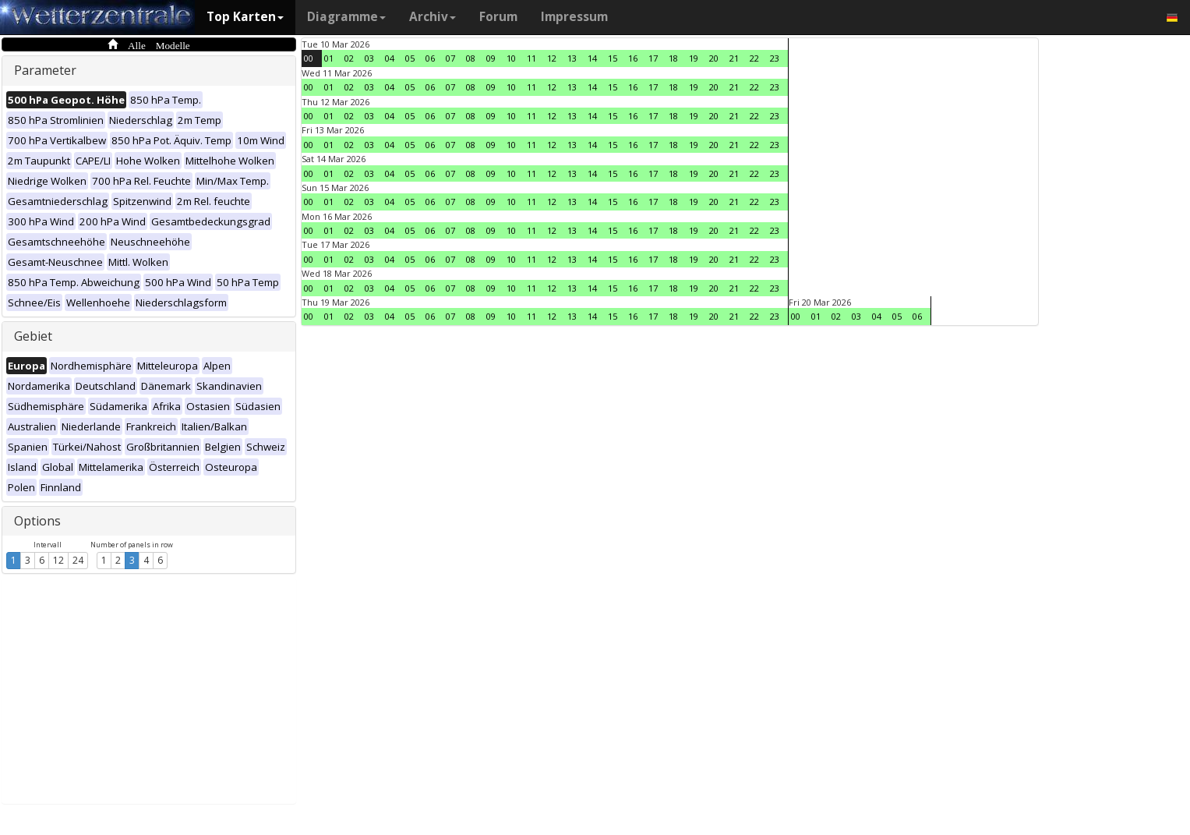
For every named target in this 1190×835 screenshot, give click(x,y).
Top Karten (245, 17)
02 (349, 58)
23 (774, 58)
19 (693, 58)
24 (77, 560)
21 (734, 58)
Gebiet (33, 336)
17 (653, 58)
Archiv (432, 17)
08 (470, 58)
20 (714, 58)
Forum (498, 17)
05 (410, 58)
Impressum (574, 17)
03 (369, 58)
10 (511, 58)
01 (329, 58)
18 (673, 58)
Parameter (45, 70)
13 (572, 58)
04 (389, 58)
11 (531, 58)
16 (632, 58)
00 (308, 58)
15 (612, 58)
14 (592, 58)
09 (491, 58)
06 (430, 58)
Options (37, 520)
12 (58, 560)
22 (754, 58)
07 (450, 58)
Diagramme (346, 17)
